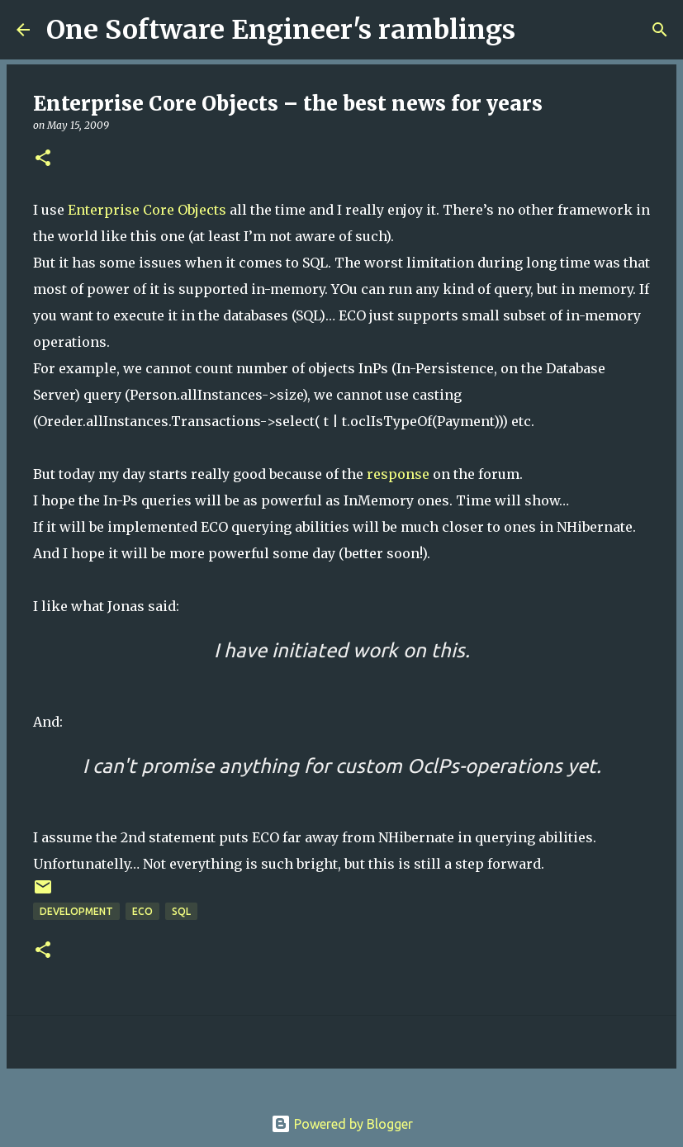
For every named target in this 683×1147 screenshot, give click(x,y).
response (398, 474)
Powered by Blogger (342, 1123)
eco (142, 911)
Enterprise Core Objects (147, 209)
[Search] (538, 30)
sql (181, 911)
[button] (43, 159)
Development (76, 911)
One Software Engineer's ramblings (280, 29)
